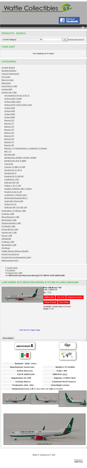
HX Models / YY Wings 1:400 (14, 210)
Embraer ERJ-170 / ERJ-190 (15, 207)
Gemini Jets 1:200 (9, 232)
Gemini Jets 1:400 (9, 92)
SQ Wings (6, 248)
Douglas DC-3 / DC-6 (13, 170)
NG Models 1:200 (9, 245)
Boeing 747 (9, 132)
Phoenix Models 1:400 (11, 223)
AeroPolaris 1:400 (9, 86)
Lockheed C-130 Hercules (15, 195)
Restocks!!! (6, 83)
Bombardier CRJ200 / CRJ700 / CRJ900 (20, 157)
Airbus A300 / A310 (12, 101)
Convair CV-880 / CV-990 (14, 167)
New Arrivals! (8, 80)
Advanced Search (76, 39)
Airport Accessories (10, 254)
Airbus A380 (9, 117)
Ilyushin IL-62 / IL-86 (13, 192)
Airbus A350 (9, 114)
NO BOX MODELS (9, 70)
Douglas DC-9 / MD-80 (13, 176)
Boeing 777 (9, 142)
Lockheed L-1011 (11, 179)
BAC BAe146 (9, 154)
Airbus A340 (9, 111)
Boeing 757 (9, 136)
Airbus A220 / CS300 (13, 98)
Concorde (8, 164)
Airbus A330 (9, 108)
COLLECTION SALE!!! (10, 73)
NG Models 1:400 (9, 220)
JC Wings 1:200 (8, 241)
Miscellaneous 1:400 (10, 217)
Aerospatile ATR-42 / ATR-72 (16, 95)
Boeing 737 (9, 129)
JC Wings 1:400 (8, 214)
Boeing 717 (9, 123)
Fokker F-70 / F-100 (12, 185)
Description (8, 338)
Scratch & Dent (8, 67)
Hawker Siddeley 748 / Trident (18, 188)
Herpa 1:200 (7, 235)
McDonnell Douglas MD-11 (16, 198)
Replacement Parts (10, 260)
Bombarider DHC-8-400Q (15, 160)
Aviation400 (7, 89)
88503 (64, 374)
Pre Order (6, 77)
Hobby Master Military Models (15, 251)
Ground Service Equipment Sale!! (16, 257)
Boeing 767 (9, 139)
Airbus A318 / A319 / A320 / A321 (18, 105)
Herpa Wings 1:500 (10, 229)
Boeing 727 (9, 126)
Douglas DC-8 (10, 173)
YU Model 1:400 (8, 226)
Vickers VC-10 (10, 204)
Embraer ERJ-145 (11, 182)
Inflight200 (6, 238)
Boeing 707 (9, 120)
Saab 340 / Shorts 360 (13, 201)
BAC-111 (8, 151)
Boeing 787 (9, 145)
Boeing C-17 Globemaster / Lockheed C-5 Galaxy (25, 148)
